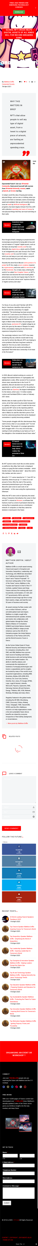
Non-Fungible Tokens (21, 272)
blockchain (9, 270)
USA (30, 528)
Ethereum (7, 521)
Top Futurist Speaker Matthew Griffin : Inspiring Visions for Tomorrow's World (23, 928)
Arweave (19, 500)
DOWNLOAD (19, 12)
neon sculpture (24, 265)
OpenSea (16, 389)
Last (21, 1158)
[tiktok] (16, 1087)
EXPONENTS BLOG (25, 1237)
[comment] (19, 789)
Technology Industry (9, 528)
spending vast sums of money (22, 209)
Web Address (7, 1178)
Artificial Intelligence (20, 204)
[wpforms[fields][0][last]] (27, 1155)
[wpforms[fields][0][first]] (10, 1155)
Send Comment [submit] (11, 828)
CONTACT (5, 1237)
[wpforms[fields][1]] (19, 1165)
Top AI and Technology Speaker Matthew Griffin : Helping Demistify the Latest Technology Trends (22, 975)
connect (22, 188)
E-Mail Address (8, 1162)
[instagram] (8, 1087)
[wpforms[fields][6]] (19, 1173)
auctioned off (16, 324)
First (4, 1158)
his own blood (28, 267)
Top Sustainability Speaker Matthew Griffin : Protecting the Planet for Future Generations (23, 999)
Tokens (22, 528)
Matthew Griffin (9, 82)
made (9, 204)
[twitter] (21, 1087)
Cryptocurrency (29, 518)
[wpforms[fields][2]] (19, 1193)
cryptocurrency (9, 267)
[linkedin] (12, 1087)
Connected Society (8, 84)
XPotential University (12, 188)
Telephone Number (9, 1170)
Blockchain (17, 518)
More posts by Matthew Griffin (18, 723)
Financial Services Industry (21, 521)
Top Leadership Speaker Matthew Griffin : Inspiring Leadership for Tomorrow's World (21, 951)
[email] (19, 812)
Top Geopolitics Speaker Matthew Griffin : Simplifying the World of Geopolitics (21, 939)
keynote (5, 191)
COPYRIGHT (14, 1237)
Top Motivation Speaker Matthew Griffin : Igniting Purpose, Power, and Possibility (23, 1023)
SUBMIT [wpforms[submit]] (7, 1203)
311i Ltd (16, 1220)
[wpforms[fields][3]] (19, 1181)
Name (5, 1152)
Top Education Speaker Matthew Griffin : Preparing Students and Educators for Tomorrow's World (22, 987)
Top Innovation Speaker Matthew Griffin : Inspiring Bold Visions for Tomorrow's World (23, 1011)
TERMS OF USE (8, 1240)
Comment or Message (11, 1186)
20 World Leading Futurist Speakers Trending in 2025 (22, 918)
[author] (19, 807)
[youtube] (25, 1087)
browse (13, 191)
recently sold (21, 247)
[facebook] (4, 1087)
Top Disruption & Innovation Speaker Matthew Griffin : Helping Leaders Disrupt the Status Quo (22, 963)
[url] (19, 816)
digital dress (16, 249)
